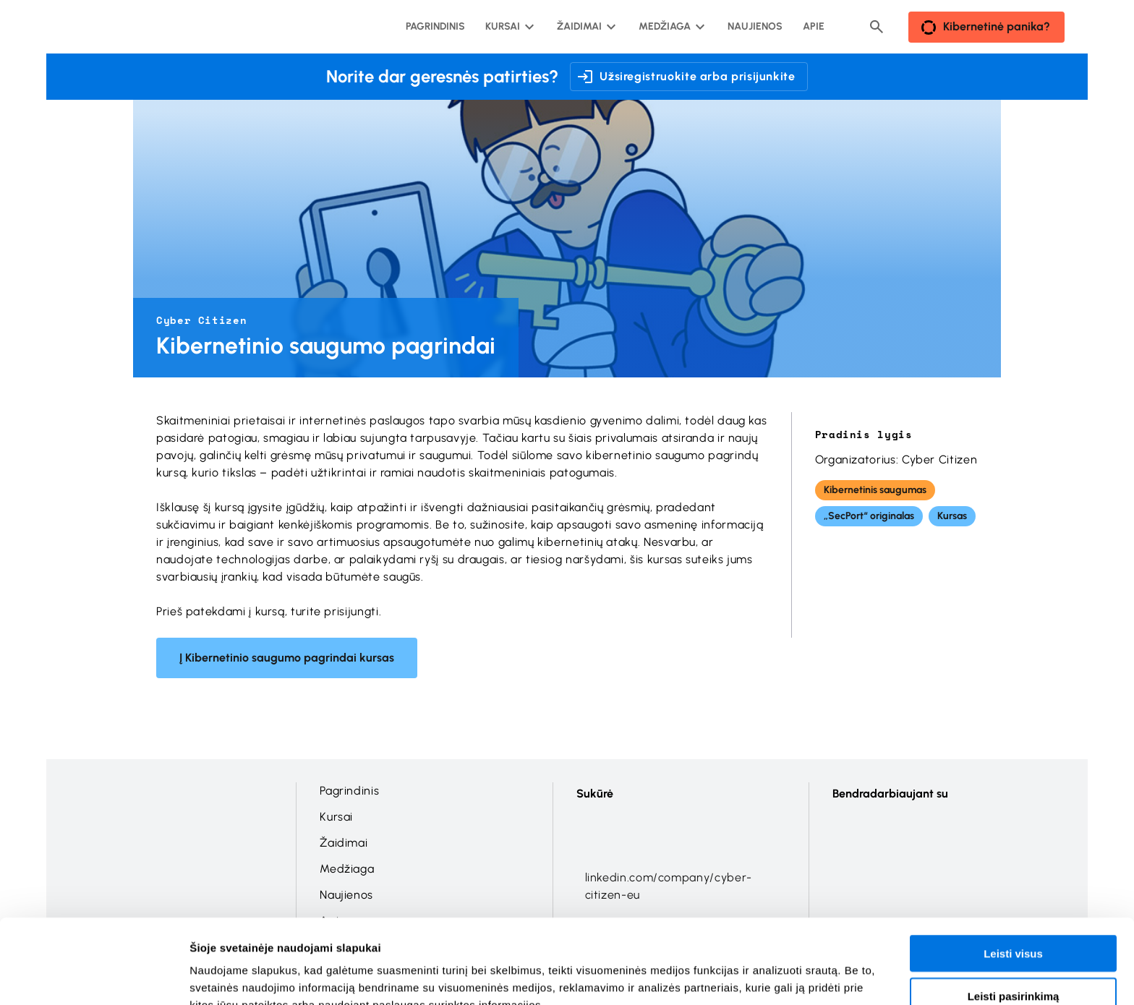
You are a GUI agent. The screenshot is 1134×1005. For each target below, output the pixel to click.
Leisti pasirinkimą (1014, 921)
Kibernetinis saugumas (875, 490)
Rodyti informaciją (742, 976)
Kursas (952, 516)
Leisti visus (1013, 878)
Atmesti (1013, 963)
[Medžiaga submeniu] (670, 26)
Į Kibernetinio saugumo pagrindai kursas (286, 657)
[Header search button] (876, 26)
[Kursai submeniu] (508, 26)
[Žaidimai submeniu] (585, 26)
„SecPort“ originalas (869, 516)
